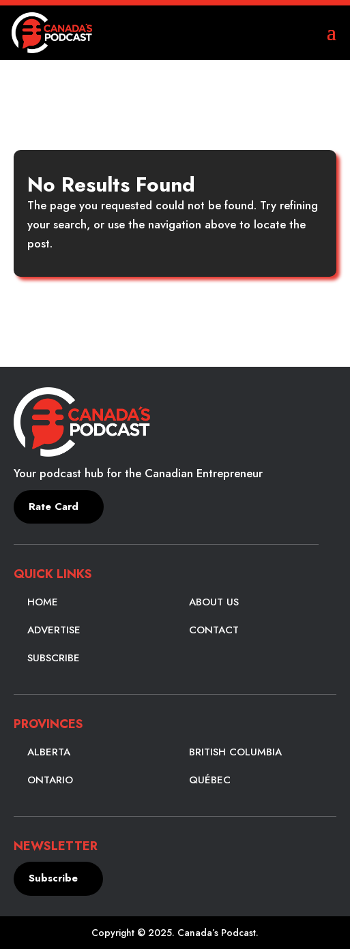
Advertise (54, 630)
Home (42, 602)
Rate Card (53, 506)
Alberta (48, 752)
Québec (210, 780)
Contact (214, 630)
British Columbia (235, 752)
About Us (214, 602)
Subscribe (53, 658)
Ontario (50, 780)
